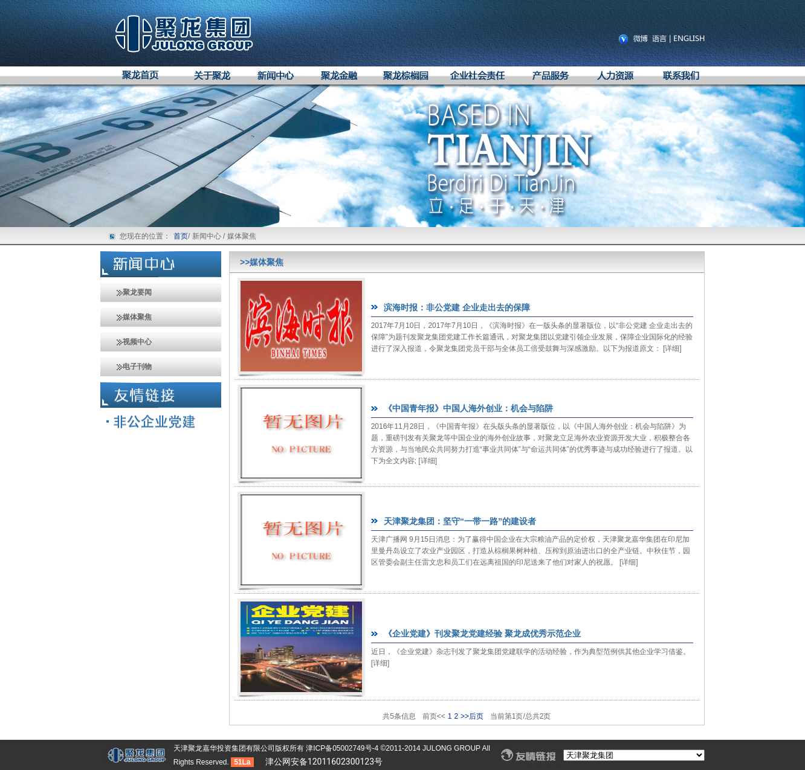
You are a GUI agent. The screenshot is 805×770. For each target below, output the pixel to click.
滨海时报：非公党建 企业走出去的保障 (457, 307)
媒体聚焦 (126, 317)
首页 (180, 236)
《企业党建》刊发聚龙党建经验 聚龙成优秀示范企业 (482, 633)
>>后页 (472, 716)
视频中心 (126, 342)
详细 (672, 348)
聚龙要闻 (126, 292)
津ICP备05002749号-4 (343, 748)
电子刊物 (126, 366)
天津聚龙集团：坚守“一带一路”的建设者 (460, 521)
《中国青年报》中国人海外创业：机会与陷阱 (468, 408)
